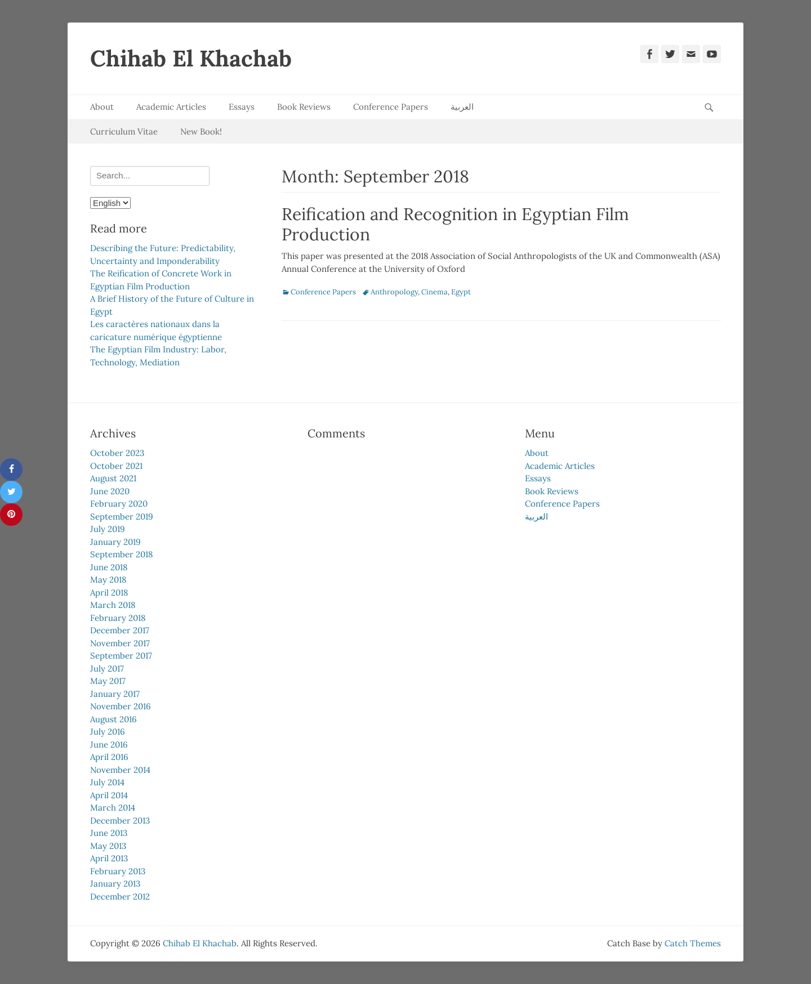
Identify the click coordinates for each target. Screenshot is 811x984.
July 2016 (107, 731)
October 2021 (116, 465)
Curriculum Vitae (124, 131)
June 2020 (110, 491)
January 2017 (115, 693)
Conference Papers (390, 106)
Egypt (461, 292)
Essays (242, 106)
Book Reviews (304, 106)
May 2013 (108, 845)
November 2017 (120, 643)
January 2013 (115, 883)
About (102, 106)
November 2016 (120, 706)
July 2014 (107, 782)
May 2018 (108, 579)
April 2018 (109, 592)
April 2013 (109, 858)
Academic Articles (171, 106)
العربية (462, 106)
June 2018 (108, 567)
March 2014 (112, 807)
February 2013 (117, 871)
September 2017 (121, 655)
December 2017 (119, 630)
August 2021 (113, 478)
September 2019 (121, 516)
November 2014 (120, 769)
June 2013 (108, 833)
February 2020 (119, 503)
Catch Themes (693, 943)
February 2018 (117, 617)
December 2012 (120, 896)
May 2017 (108, 681)
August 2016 (113, 719)
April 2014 (109, 795)
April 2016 (109, 757)
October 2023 (117, 453)
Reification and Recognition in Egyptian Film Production (455, 224)
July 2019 (107, 529)
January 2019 (115, 541)
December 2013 (120, 820)
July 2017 (107, 668)
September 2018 (121, 554)
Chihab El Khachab (191, 58)
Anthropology (394, 292)
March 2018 (112, 605)
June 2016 (109, 744)
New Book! (201, 131)
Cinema (434, 292)
